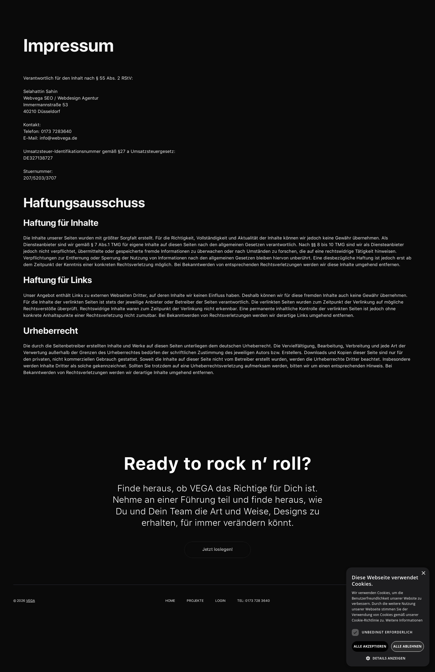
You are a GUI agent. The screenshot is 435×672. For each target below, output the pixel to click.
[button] (388, 658)
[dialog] (387, 616)
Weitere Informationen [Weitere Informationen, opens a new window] (404, 620)
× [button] (423, 573)
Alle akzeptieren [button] (370, 646)
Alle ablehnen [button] (407, 646)
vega (30, 601)
